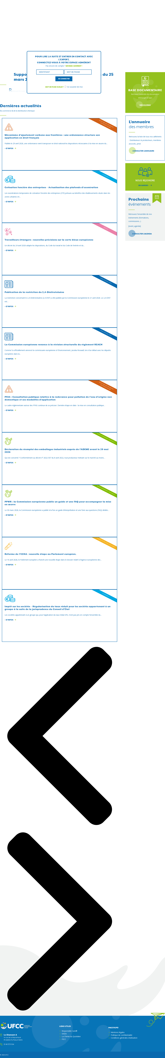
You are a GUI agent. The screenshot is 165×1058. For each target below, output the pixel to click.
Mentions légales (118, 1032)
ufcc (7, 1055)
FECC (64, 1039)
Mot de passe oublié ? (54, 87)
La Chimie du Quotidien (71, 1036)
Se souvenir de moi (74, 87)
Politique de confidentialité (121, 1035)
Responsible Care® (69, 1031)
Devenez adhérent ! (74, 66)
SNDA (64, 1033)
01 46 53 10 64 (9, 1044)
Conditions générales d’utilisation (124, 1037)
